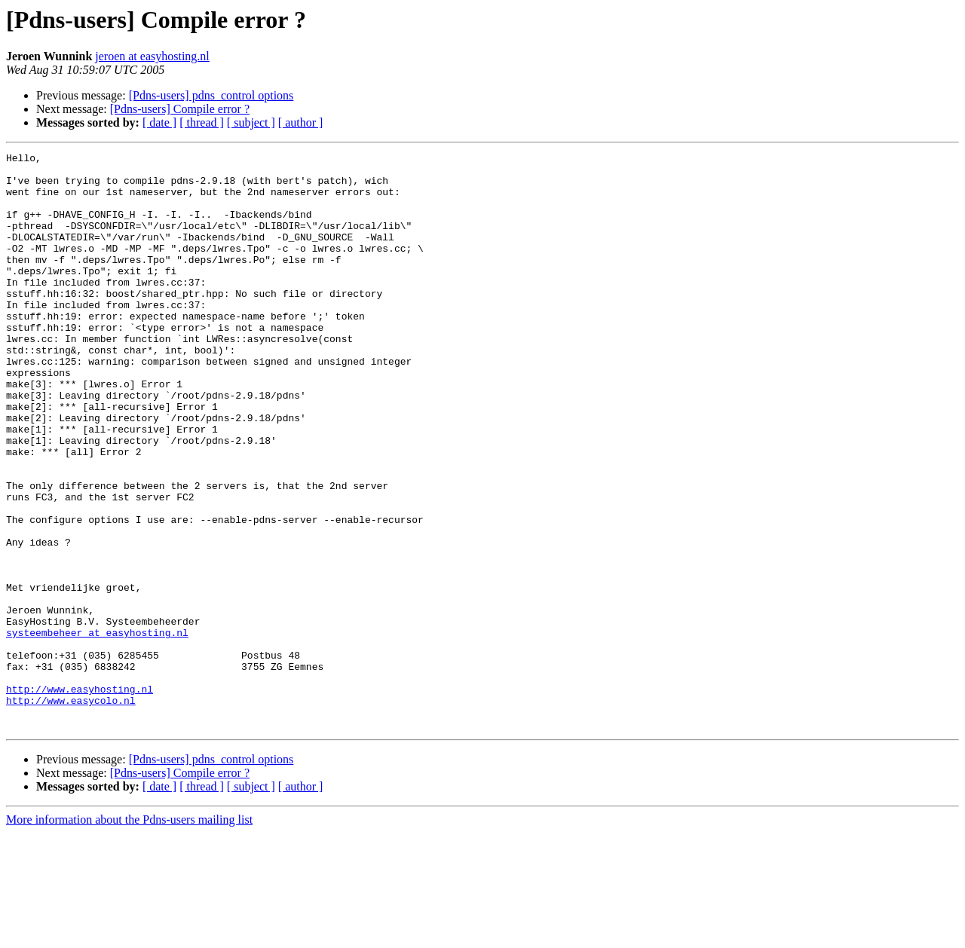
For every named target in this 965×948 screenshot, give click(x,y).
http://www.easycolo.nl (71, 811)
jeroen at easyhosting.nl (152, 56)
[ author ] (300, 122)
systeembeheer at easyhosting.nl (97, 729)
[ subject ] (251, 122)
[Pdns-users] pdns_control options (211, 95)
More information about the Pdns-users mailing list (129, 934)
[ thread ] (201, 122)
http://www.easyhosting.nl (79, 797)
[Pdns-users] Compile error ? (180, 108)
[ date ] (159, 122)
